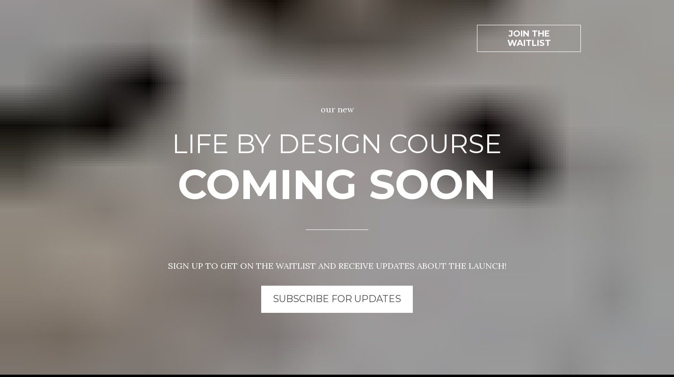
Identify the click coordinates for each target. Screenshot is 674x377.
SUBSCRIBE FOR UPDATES (337, 291)
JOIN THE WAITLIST (529, 31)
